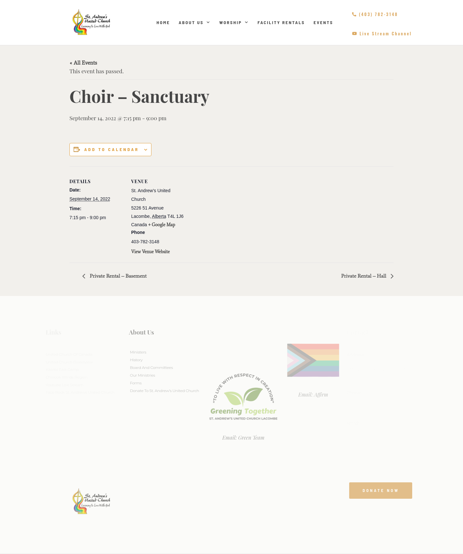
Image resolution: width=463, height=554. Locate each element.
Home (163, 22)
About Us (195, 22)
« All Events (83, 62)
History (136, 359)
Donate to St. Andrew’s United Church (164, 390)
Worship (234, 22)
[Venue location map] (227, 211)
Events (323, 22)
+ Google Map (161, 225)
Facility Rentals (281, 22)
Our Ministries (142, 375)
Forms (135, 382)
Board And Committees (151, 367)
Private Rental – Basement (117, 276)
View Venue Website (150, 252)
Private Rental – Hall (364, 276)
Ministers (138, 352)
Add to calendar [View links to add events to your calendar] (111, 149)
